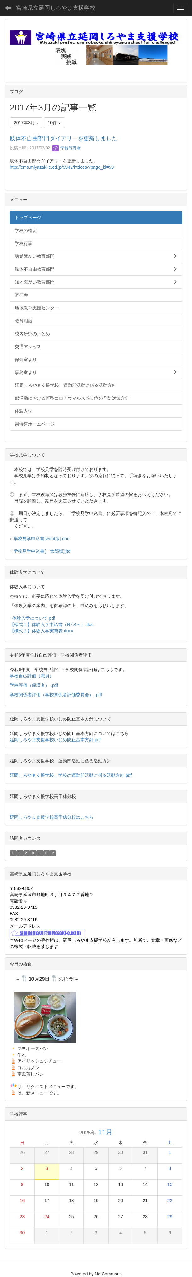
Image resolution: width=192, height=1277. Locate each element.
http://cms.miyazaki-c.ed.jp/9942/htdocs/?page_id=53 (62, 167)
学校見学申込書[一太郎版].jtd (42, 551)
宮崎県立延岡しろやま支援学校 (55, 8)
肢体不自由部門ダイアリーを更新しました (63, 138)
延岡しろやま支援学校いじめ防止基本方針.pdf (55, 739)
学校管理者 (66, 148)
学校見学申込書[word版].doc (41, 538)
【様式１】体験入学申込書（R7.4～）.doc (51, 624)
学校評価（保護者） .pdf (34, 685)
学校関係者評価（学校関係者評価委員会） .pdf (56, 694)
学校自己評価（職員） (32, 675)
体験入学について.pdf (33, 618)
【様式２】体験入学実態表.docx (41, 630)
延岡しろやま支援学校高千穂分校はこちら (51, 817)
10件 (54, 122)
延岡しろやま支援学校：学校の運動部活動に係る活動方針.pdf (71, 775)
